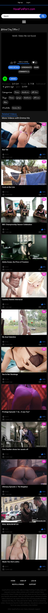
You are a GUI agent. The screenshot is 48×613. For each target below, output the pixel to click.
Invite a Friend (18, 584)
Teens (17, 92)
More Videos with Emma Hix (16, 118)
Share (36, 67)
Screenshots (27, 67)
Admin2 (13, 79)
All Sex (35, 92)
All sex (36, 98)
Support (32, 584)
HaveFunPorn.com (18, 609)
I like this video (11, 62)
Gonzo (19, 98)
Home (13, 581)
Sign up (20, 2)
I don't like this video (14, 62)
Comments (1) (24, 71)
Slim (5, 102)
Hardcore (25, 92)
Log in (28, 2)
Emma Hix (16, 108)
